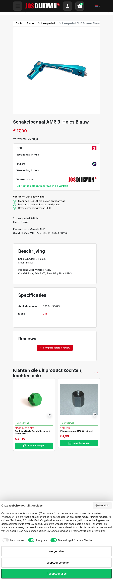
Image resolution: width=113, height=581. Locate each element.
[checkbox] (13, 540)
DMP (45, 313)
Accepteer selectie (56, 562)
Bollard (65, 428)
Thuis (19, 23)
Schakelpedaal (46, 23)
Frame (30, 23)
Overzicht (102, 505)
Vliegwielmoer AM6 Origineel (76, 431)
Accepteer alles (56, 573)
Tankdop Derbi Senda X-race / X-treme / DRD (33, 432)
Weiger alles (56, 551)
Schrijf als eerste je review (55, 347)
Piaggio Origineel (25, 428)
